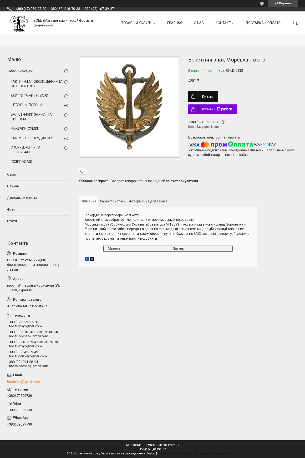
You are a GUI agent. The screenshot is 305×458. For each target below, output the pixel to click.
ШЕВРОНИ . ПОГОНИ (26, 105)
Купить (207, 96)
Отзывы (13, 186)
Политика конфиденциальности (216, 453)
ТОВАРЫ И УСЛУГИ (136, 23)
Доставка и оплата (22, 198)
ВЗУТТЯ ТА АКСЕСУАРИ (29, 96)
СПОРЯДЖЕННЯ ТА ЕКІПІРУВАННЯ (26, 149)
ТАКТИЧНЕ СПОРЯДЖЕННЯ (32, 138)
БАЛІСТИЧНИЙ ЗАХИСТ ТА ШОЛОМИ (31, 117)
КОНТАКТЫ (225, 23)
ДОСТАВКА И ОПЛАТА (263, 23)
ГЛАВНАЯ (174, 23)
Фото (11, 209)
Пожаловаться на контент (175, 453)
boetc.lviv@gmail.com (23, 382)
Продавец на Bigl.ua (152, 449)
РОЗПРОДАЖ (21, 162)
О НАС (199, 23)
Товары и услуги (20, 71)
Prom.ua (173, 445)
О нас (11, 174)
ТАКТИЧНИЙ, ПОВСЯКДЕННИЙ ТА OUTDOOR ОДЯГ (37, 84)
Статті (12, 221)
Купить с (217, 109)
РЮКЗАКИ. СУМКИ (25, 128)
